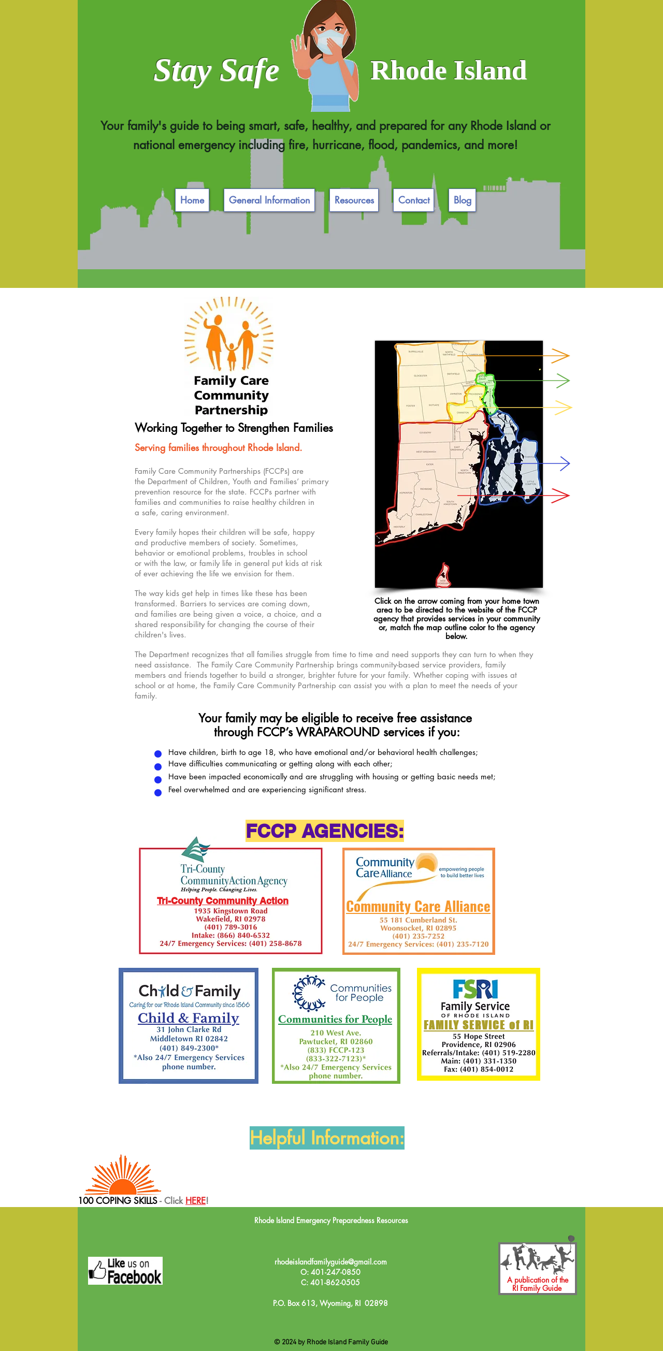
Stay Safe (216, 70)
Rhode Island (448, 70)
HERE (195, 1201)
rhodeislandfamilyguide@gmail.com (331, 1262)
